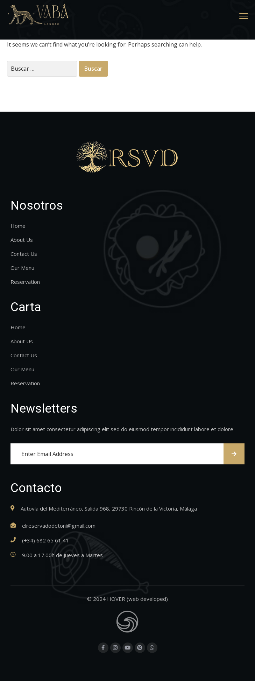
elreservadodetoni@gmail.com (58, 525)
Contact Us (23, 253)
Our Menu (22, 267)
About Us (21, 239)
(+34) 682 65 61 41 (45, 540)
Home (18, 225)
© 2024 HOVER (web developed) (127, 598)
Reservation (25, 281)
